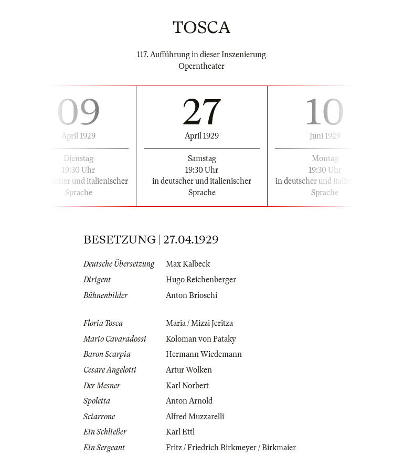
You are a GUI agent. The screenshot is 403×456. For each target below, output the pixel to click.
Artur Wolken (189, 370)
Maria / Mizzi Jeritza (199, 323)
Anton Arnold (189, 401)
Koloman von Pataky (201, 339)
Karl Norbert (187, 385)
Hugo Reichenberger (201, 279)
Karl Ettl (180, 432)
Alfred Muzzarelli (195, 416)
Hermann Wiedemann (204, 354)
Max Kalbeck (188, 264)
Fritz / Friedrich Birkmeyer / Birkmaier (231, 447)
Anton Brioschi (191, 295)
